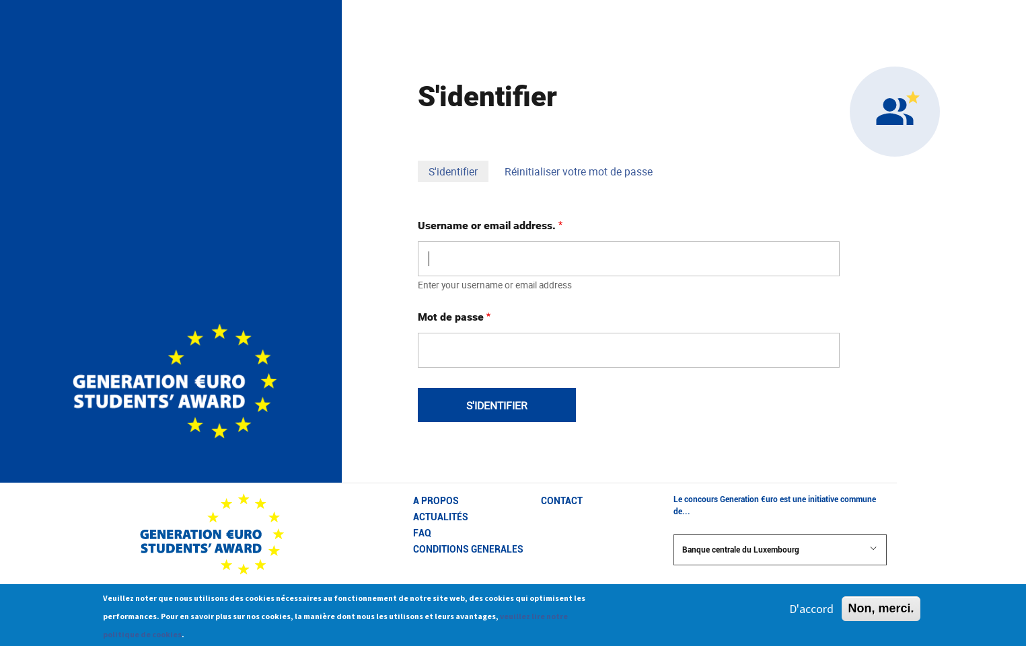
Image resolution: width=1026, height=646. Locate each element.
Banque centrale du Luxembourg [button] (780, 549)
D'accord (811, 613)
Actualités (440, 517)
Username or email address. (487, 225)
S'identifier (458, 172)
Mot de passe (451, 317)
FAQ (422, 533)
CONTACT (562, 500)
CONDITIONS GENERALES (468, 549)
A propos (436, 500)
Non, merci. (881, 613)
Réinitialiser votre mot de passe (579, 171)
